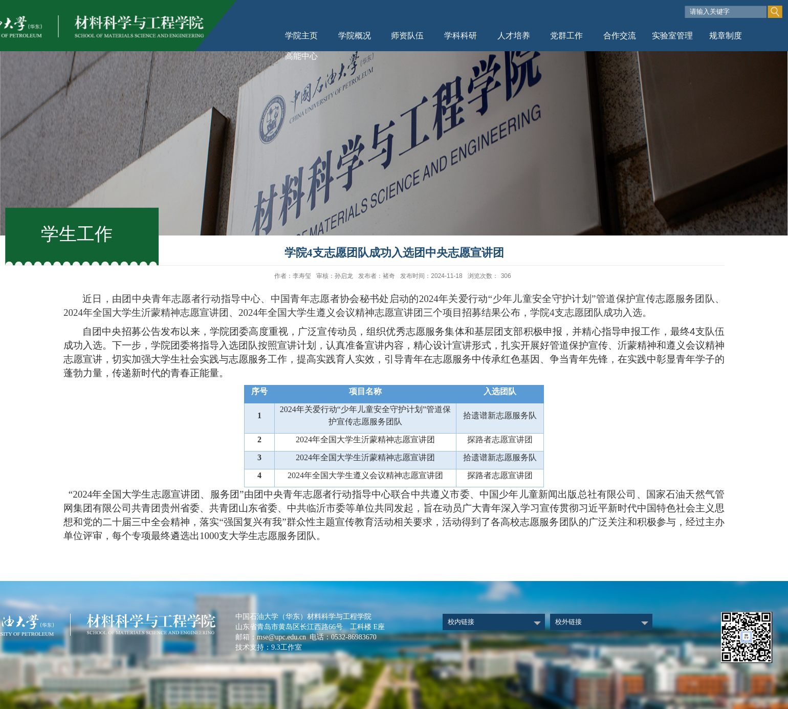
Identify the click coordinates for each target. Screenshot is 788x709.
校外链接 (568, 622)
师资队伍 (407, 35)
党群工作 (566, 35)
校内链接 (461, 622)
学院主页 (301, 35)
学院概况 (354, 35)
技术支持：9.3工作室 (268, 647)
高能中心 (301, 56)
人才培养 (513, 35)
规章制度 (725, 35)
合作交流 (619, 35)
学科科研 (460, 35)
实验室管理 (672, 35)
